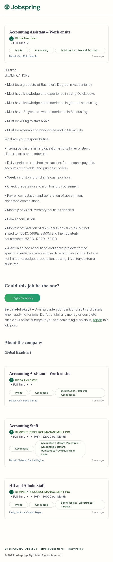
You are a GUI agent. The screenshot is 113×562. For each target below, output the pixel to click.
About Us (31, 548)
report (97, 320)
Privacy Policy (74, 548)
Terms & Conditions (51, 548)
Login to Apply (22, 298)
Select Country (13, 548)
